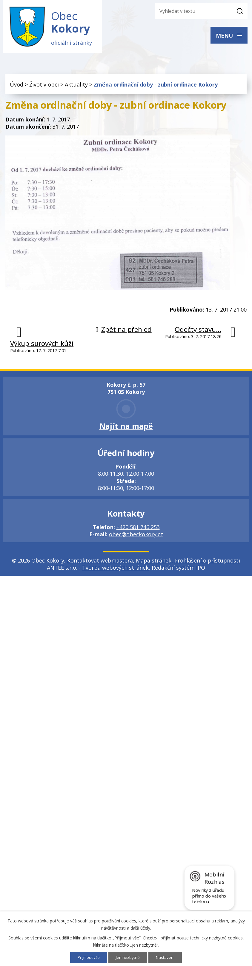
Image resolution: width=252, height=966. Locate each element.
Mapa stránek (153, 562)
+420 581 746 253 (138, 529)
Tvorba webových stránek (115, 569)
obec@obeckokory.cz (136, 536)
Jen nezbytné (128, 957)
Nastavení (167, 957)
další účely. (140, 927)
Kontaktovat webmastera (100, 562)
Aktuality (76, 86)
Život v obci (44, 86)
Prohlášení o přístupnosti (207, 562)
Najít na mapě (126, 428)
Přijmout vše (88, 957)
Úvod (16, 86)
